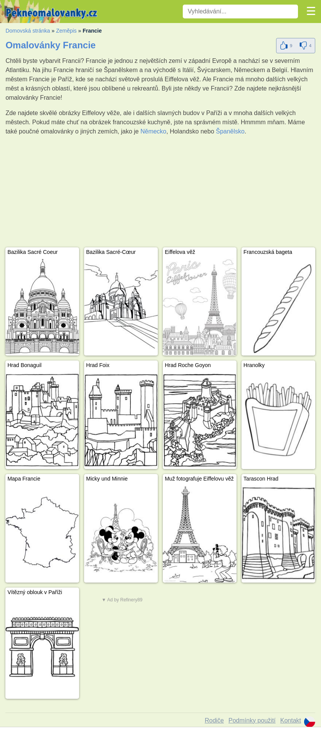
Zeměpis (66, 31)
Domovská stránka (27, 31)
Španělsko (230, 131)
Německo (154, 131)
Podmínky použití (252, 720)
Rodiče (214, 720)
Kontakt (290, 720)
